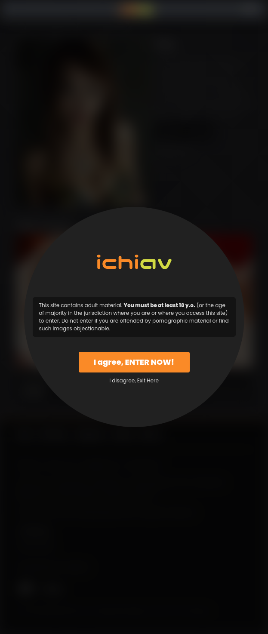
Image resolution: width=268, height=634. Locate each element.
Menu (22, 9)
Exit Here (148, 380)
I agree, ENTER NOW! (134, 362)
